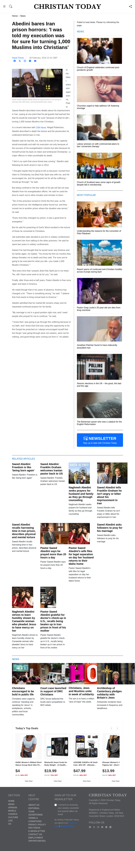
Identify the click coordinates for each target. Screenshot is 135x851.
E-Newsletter (36, 831)
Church (12, 814)
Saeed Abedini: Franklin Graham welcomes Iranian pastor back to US (51, 469)
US (9, 824)
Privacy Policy (37, 824)
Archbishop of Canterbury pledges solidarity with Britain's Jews (109, 693)
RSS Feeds (34, 828)
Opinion (12, 807)
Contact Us (35, 834)
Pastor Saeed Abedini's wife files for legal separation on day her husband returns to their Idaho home (81, 556)
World (12, 811)
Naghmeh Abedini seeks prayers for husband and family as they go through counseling (81, 494)
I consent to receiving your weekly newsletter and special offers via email (68, 809)
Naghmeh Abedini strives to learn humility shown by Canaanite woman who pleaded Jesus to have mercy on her (24, 621)
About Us (33, 805)
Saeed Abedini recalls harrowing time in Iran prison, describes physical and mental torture (24, 531)
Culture (13, 817)
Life (10, 820)
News (23, 16)
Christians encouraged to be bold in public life (23, 691)
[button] (4, 7)
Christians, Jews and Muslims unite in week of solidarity (81, 691)
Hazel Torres (18, 58)
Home (15, 16)
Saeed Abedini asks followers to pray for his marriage (109, 527)
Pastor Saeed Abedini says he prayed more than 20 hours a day (53, 553)
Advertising (35, 815)
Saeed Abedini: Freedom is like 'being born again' (23, 467)
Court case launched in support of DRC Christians (53, 691)
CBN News (41, 127)
